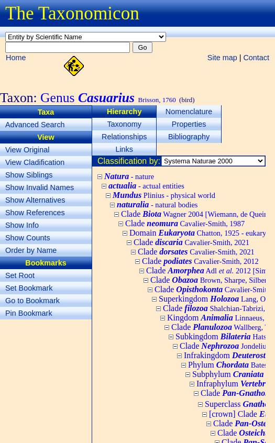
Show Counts (27, 238)
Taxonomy (124, 124)
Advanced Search (35, 124)
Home (16, 57)
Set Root (20, 275)
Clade (185, 223)
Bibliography (189, 136)
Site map (222, 57)
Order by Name (31, 250)
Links (124, 149)
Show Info (22, 225)
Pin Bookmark (28, 313)
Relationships (124, 136)
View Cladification (34, 162)
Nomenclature (189, 111)
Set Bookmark (28, 288)
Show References (35, 212)
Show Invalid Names (39, 187)
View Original (27, 150)
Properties (189, 124)
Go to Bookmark (32, 300)
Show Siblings (28, 175)
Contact (256, 57)
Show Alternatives (35, 200)
